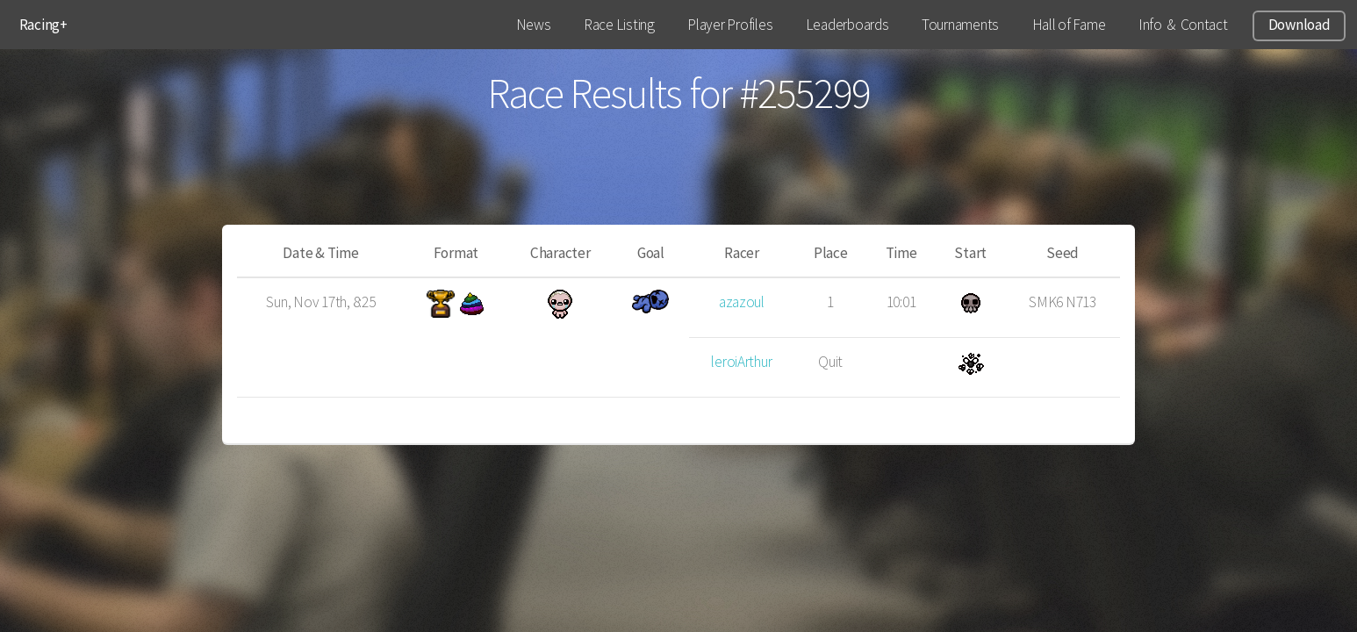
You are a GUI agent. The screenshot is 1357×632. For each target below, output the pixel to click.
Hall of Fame (1069, 24)
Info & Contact (1183, 24)
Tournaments (960, 24)
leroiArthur (741, 361)
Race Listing (619, 24)
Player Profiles (729, 24)
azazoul (742, 302)
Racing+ (43, 24)
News (533, 24)
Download (1299, 24)
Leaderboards (847, 24)
